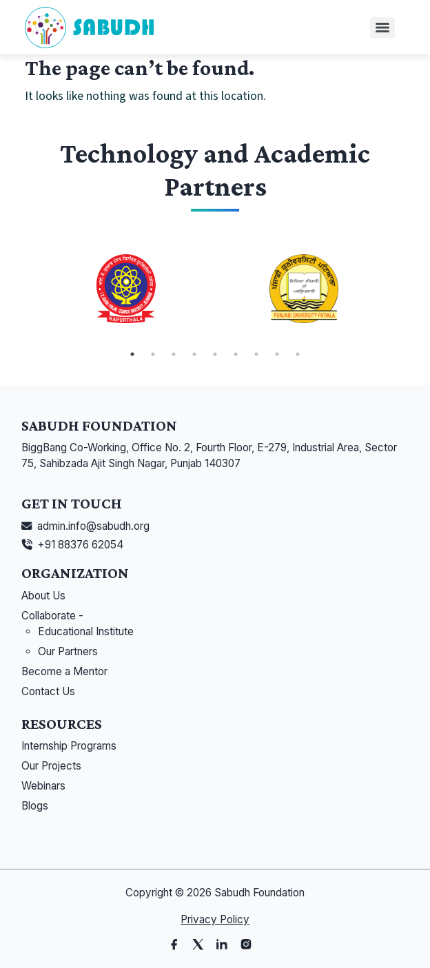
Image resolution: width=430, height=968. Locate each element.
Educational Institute (86, 631)
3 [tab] (174, 354)
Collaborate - (52, 615)
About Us (43, 595)
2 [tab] (153, 354)
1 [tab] (132, 354)
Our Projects (51, 765)
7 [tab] (256, 354)
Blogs (34, 805)
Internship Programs (68, 745)
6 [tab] (236, 354)
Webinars (43, 785)
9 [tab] (298, 354)
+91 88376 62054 (80, 544)
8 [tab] (277, 354)
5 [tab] (215, 354)
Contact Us (48, 691)
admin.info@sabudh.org (93, 526)
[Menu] (382, 27)
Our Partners (68, 651)
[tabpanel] (126, 289)
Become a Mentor (64, 671)
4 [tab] (194, 354)
